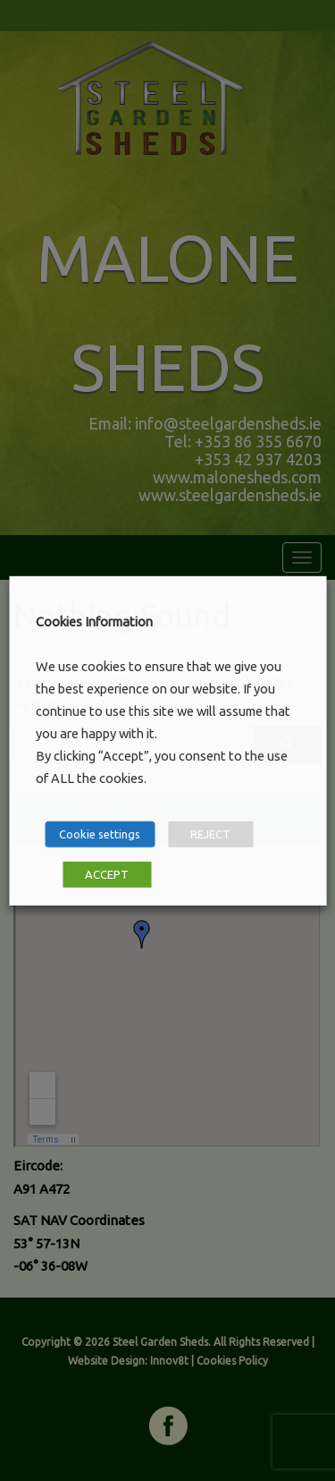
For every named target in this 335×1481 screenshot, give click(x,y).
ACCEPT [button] (107, 874)
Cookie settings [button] (99, 834)
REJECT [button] (210, 834)
